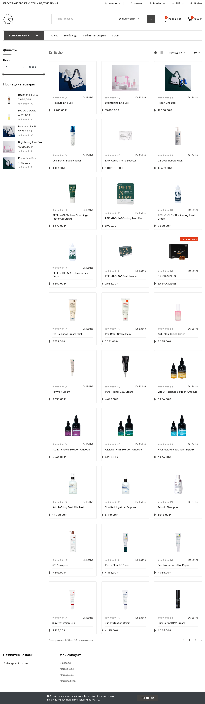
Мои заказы (67, 668)
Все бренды (70, 35)
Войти (196, 3)
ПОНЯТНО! (147, 698)
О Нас (54, 35)
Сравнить (134, 3)
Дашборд (65, 662)
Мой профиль (68, 680)
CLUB (115, 35)
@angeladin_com (15, 663)
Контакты (112, 3)
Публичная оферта (94, 35)
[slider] (3, 74)
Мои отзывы (67, 675)
